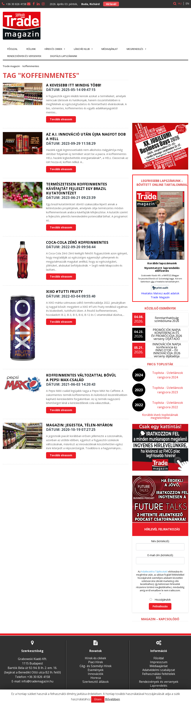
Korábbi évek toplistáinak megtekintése (160, 415)
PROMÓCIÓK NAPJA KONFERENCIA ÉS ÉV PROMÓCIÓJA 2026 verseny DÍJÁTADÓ (166, 334)
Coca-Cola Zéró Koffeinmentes (77, 242)
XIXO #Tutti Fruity (64, 291)
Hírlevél (111, 4)
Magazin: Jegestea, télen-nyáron (79, 425)
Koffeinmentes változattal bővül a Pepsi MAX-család (81, 377)
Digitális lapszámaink (63, 56)
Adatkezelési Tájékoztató (154, 568)
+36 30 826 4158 (16, 4)
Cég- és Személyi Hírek (95, 663)
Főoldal (12, 49)
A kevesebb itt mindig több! (73, 85)
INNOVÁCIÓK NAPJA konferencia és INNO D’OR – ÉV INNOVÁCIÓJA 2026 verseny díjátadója (167, 350)
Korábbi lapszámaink (162, 263)
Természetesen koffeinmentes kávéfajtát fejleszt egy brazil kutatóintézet (76, 189)
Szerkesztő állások (95, 679)
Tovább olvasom (61, 119)
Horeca (95, 675)
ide (152, 281)
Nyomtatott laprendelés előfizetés (162, 269)
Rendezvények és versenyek (24, 56)
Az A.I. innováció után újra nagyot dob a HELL (85, 136)
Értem (97, 699)
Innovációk (95, 671)
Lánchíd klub (158, 686)
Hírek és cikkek (95, 655)
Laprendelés (158, 683)
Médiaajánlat (109, 49)
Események (96, 667)
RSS (158, 675)
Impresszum (158, 659)
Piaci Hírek (95, 659)
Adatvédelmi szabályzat (159, 667)
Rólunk (31, 49)
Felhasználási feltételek (158, 671)
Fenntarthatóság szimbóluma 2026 (166, 319)
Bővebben (112, 699)
